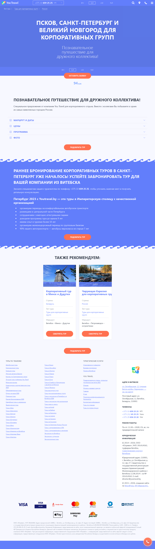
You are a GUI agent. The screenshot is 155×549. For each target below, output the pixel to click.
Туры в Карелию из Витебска (16, 431)
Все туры (7, 9)
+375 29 (130, 418)
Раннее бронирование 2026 (15, 399)
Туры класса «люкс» (51, 404)
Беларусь (50, 304)
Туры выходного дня (52, 391)
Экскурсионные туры (52, 439)
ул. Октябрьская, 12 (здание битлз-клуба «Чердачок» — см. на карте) (135, 389)
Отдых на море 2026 (13, 394)
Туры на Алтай (49, 407)
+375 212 (130, 415)
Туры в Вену (10, 426)
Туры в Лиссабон (50, 368)
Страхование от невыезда (92, 365)
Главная (86, 391)
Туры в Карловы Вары (13, 434)
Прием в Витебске (89, 371)
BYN (82, 3)
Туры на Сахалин (50, 419)
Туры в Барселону (12, 411)
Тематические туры (12, 405)
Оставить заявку (77, 75)
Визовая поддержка (90, 368)
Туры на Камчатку (51, 413)
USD (102, 3)
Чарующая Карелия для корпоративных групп (98, 292)
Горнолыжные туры (12, 368)
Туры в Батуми (11, 414)
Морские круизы (11, 383)
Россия (47, 9)
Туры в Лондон (50, 371)
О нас (85, 394)
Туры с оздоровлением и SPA (55, 428)
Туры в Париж (49, 374)
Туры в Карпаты (11, 437)
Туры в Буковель (11, 423)
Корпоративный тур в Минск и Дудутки (58, 292)
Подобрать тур (77, 147)
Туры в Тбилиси (50, 388)
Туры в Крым (49, 365)
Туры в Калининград (13, 428)
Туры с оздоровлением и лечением (57, 431)
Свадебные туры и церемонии (16, 402)
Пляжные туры (11, 396)
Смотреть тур (59, 334)
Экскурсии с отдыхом (52, 437)
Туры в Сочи (49, 380)
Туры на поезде (50, 416)
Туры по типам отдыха (91, 408)
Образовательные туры (14, 391)
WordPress (135, 489)
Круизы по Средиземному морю (17, 377)
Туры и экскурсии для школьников (56, 402)
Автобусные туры (12, 365)
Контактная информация (91, 402)
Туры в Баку (10, 408)
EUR (92, 3)
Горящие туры (11, 371)
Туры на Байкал (50, 410)
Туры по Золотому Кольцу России (56, 425)
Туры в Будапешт (12, 420)
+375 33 (44, 3)
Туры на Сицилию (51, 422)
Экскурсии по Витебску (52, 434)
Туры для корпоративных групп (27, 9)
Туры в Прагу (49, 377)
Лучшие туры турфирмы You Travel (17, 380)
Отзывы (86, 386)
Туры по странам (89, 405)
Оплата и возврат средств (92, 388)
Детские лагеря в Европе (14, 374)
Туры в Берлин (11, 417)
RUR (111, 3)
